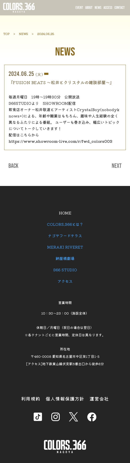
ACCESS (107, 7)
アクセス (65, 281)
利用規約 (30, 398)
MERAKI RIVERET (65, 247)
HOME (65, 212)
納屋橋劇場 (65, 258)
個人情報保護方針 (65, 398)
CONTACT (119, 7)
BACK (13, 166)
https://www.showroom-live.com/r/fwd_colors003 (60, 141)
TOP (6, 33)
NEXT (117, 166)
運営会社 (99, 398)
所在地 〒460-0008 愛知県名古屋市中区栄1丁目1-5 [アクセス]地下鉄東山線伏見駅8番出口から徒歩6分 (65, 356)
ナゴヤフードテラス (65, 235)
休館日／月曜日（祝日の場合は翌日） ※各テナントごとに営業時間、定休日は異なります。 (65, 331)
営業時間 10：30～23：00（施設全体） (65, 308)
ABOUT (89, 7)
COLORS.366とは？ (65, 224)
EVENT (79, 7)
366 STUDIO (65, 269)
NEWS (98, 7)
